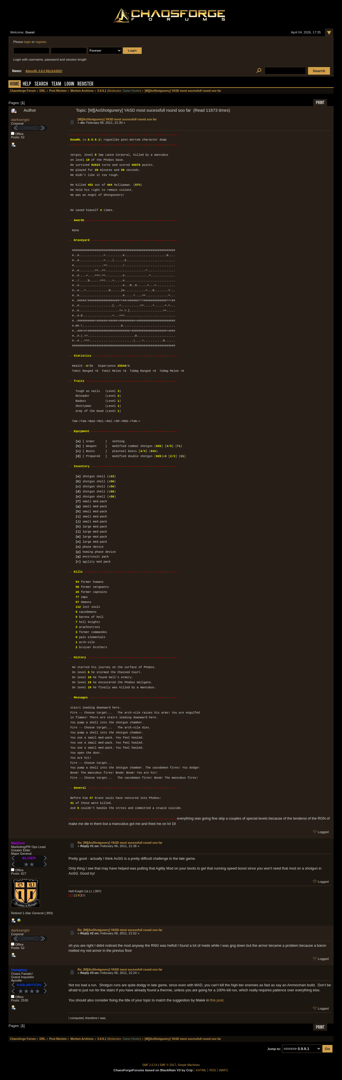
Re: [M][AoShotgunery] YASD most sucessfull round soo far (120, 842)
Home (14, 84)
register (41, 41)
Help (27, 84)
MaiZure (18, 843)
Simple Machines (189, 1064)
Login (69, 84)
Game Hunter (131, 90)
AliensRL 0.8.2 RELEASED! (44, 71)
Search (41, 84)
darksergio (20, 120)
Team (56, 84)
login (27, 41)
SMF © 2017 (168, 1064)
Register (85, 84)
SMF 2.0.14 (149, 1064)
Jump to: (274, 1048)
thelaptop (19, 969)
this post (217, 1000)
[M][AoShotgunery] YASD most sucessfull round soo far (117, 119)
